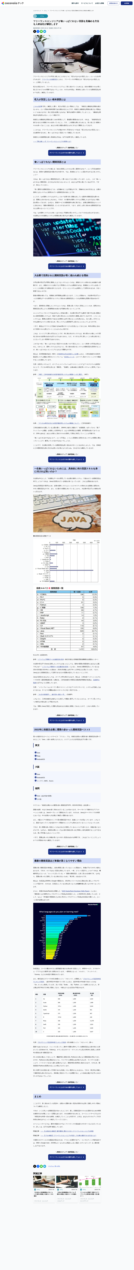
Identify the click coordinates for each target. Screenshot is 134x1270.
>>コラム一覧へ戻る (54, 1166)
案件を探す (75, 3)
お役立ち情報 (99, 3)
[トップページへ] (12, 3)
